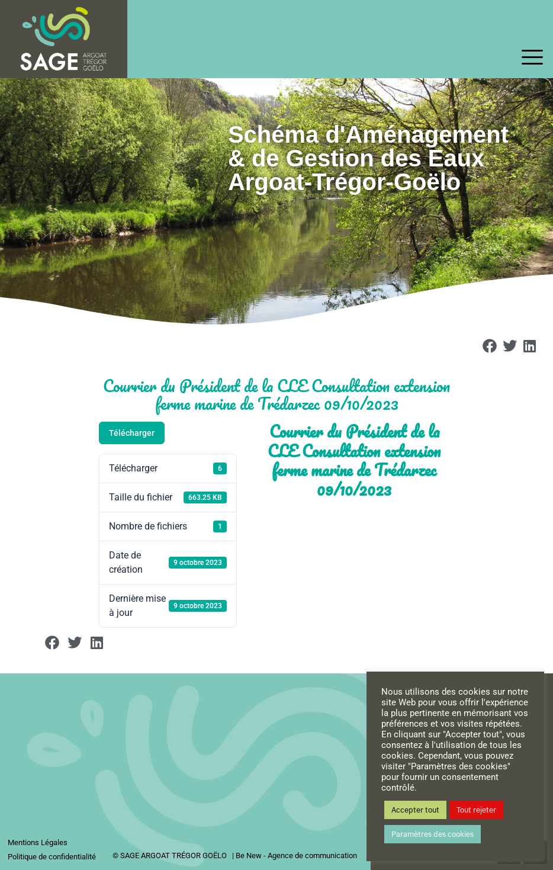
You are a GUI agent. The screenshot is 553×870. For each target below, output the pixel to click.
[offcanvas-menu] (532, 58)
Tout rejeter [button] (476, 810)
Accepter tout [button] (415, 810)
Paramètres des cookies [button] (432, 834)
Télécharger (132, 433)
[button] (490, 346)
